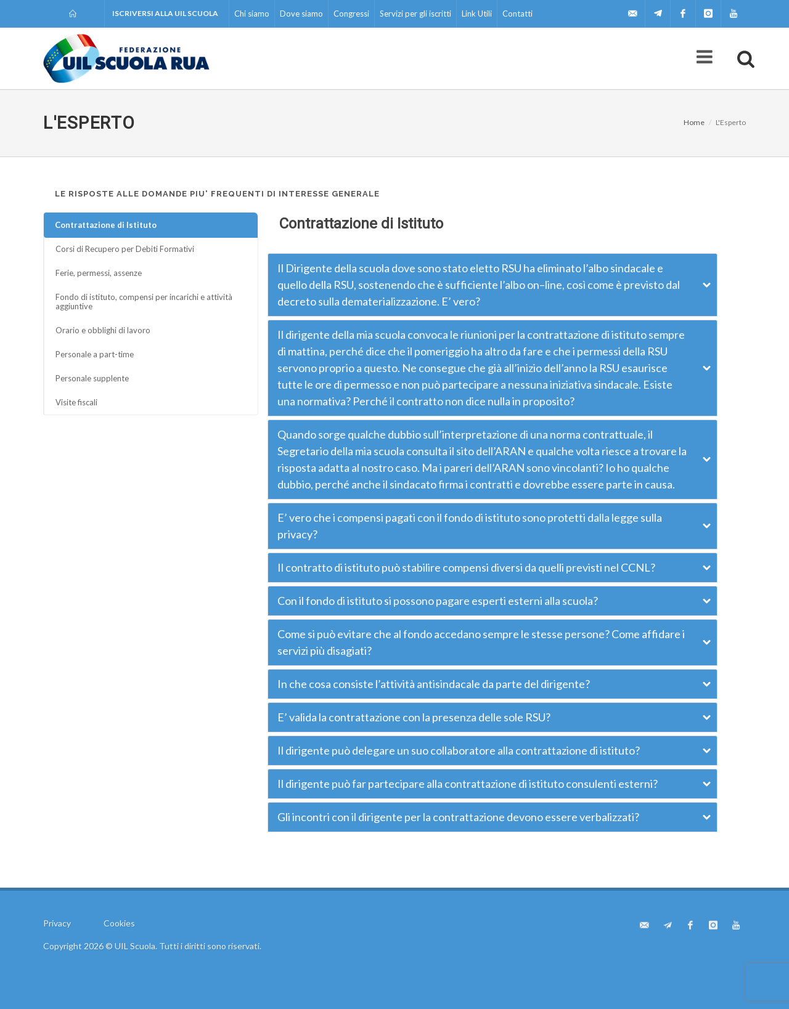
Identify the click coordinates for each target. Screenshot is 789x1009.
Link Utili (477, 13)
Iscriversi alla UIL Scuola (165, 13)
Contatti (517, 13)
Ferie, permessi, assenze (98, 273)
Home (694, 122)
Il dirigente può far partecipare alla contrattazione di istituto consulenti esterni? (467, 783)
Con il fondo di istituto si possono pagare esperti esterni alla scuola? (437, 600)
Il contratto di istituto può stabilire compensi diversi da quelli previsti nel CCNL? (466, 567)
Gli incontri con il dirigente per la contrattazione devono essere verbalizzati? (458, 817)
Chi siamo (251, 13)
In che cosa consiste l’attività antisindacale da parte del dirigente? (433, 684)
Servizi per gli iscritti (415, 13)
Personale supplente (92, 378)
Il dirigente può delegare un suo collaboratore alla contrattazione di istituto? (458, 750)
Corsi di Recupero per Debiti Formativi (124, 249)
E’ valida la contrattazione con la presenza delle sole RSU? (413, 717)
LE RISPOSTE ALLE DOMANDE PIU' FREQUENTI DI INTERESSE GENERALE (217, 193)
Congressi (351, 13)
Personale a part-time (94, 354)
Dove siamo (301, 13)
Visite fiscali (76, 402)
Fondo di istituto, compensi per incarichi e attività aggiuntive (143, 301)
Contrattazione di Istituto (106, 225)
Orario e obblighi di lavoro (102, 330)
